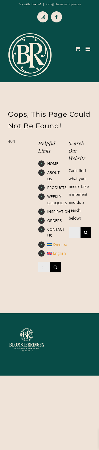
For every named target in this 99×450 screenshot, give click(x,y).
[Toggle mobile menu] (88, 48)
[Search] (55, 267)
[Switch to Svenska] (54, 244)
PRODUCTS (57, 187)
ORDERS (54, 220)
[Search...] (44, 267)
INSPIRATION (58, 211)
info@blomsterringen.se (63, 4)
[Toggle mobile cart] (77, 48)
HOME (52, 163)
